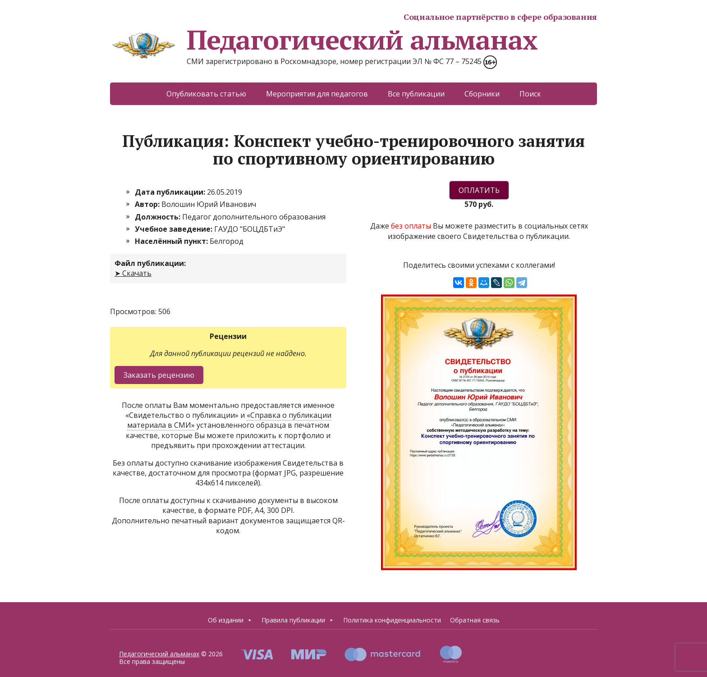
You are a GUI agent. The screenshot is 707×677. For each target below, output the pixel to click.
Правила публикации (298, 620)
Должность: (158, 217)
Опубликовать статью (206, 94)
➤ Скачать (133, 273)
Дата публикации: (171, 192)
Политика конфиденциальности (392, 620)
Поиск (530, 94)
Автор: (148, 204)
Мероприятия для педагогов (317, 94)
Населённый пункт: (172, 241)
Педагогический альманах (323, 39)
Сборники (482, 94)
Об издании (230, 620)
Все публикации (416, 94)
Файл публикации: (150, 263)
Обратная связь (475, 620)
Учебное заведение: (174, 229)
